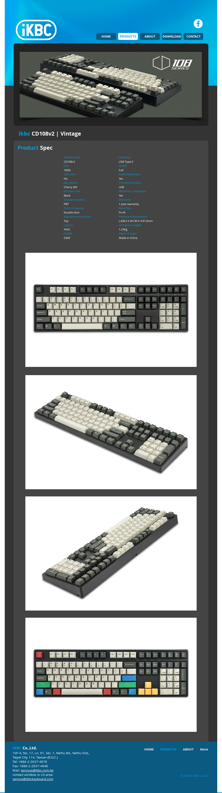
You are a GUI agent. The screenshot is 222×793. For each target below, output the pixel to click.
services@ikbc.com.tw (37, 770)
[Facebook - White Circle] (198, 23)
